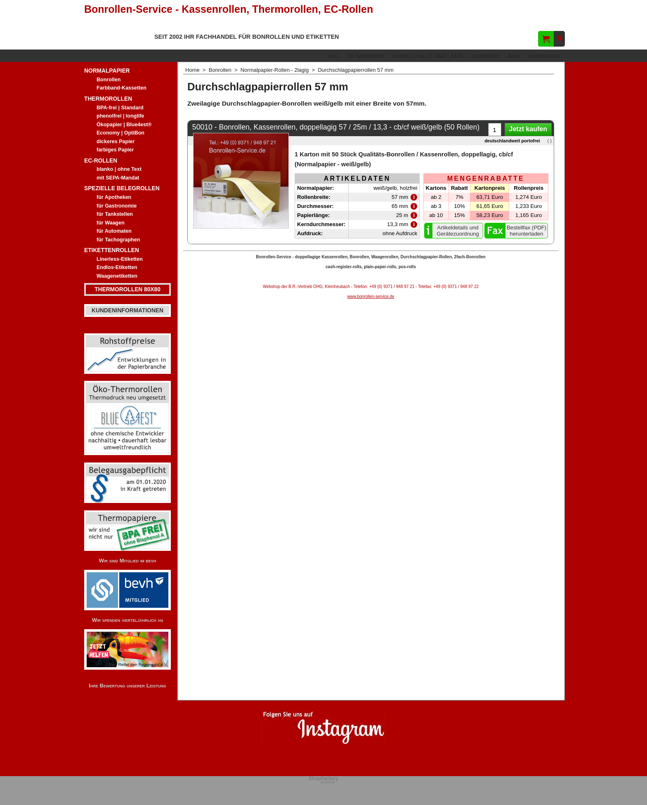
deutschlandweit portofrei (512, 140)
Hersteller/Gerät (481, 19)
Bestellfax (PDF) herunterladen (526, 230)
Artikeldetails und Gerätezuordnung (458, 230)
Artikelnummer (537, 19)
